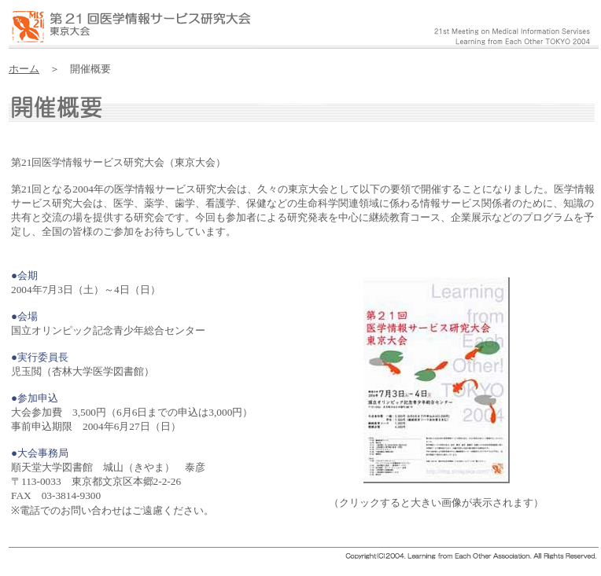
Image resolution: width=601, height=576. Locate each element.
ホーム (24, 69)
